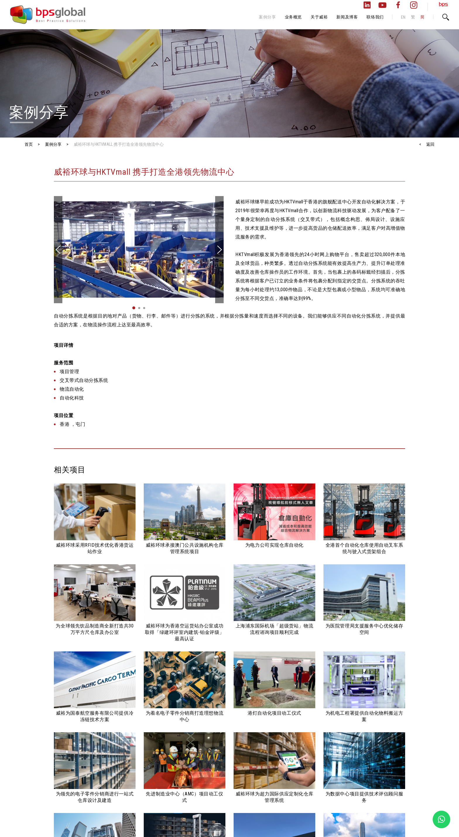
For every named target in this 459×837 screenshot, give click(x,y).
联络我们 (374, 17)
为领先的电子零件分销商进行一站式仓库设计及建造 (95, 797)
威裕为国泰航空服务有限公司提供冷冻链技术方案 (95, 716)
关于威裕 (319, 17)
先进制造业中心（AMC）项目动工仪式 (184, 797)
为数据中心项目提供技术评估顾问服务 (364, 797)
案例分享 (267, 17)
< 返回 (426, 144)
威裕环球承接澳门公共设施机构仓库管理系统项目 (185, 548)
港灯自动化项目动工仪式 (274, 713)
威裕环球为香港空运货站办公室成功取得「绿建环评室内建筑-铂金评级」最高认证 (184, 632)
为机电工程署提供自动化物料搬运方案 (364, 716)
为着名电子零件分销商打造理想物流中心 (185, 716)
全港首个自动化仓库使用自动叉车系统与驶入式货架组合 (364, 548)
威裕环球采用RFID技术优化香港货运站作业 (95, 548)
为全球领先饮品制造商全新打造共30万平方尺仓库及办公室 (94, 629)
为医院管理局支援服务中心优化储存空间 (364, 629)
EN (403, 17)
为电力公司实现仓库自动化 (274, 545)
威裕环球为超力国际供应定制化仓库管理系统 (275, 797)
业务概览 (293, 17)
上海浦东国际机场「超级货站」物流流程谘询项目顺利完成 (275, 629)
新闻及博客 (347, 17)
